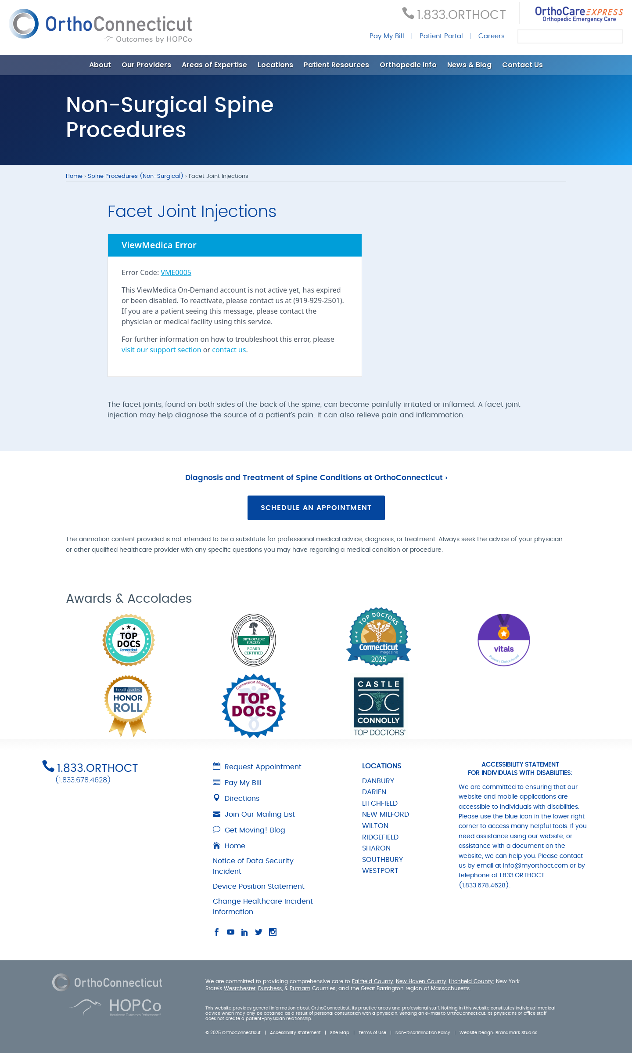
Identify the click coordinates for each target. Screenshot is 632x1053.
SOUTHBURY (382, 859)
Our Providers (146, 65)
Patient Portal (441, 36)
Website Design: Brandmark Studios (498, 1033)
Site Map (339, 1033)
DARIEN (374, 792)
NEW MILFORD (385, 814)
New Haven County (421, 981)
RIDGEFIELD (380, 837)
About (100, 65)
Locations (275, 65)
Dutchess (270, 988)
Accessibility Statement (295, 1033)
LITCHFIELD (380, 803)
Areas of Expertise (214, 65)
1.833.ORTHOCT (461, 15)
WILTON (375, 825)
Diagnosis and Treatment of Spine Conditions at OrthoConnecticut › (316, 477)
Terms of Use (372, 1033)
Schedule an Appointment (316, 507)
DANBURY (378, 781)
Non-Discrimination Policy (422, 1033)
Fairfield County (372, 981)
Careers (491, 36)
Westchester (239, 988)
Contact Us (522, 65)
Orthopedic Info (408, 65)
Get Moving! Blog (249, 830)
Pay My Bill (387, 36)
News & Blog (469, 65)
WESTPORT (380, 870)
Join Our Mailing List (254, 814)
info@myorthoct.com (535, 866)
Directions (236, 798)
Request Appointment (257, 767)
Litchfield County (471, 981)
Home (74, 176)
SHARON (376, 848)
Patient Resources (336, 65)
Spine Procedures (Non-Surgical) (135, 176)
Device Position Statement (259, 886)
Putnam (300, 988)
